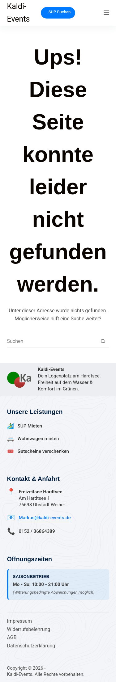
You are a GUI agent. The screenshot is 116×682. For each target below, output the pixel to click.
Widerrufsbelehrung (28, 629)
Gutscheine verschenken (43, 451)
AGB (12, 637)
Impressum (19, 621)
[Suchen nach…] (52, 341)
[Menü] (106, 12)
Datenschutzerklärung (31, 646)
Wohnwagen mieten (38, 438)
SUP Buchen (60, 12)
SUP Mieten (30, 426)
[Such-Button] (103, 341)
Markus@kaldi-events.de (45, 517)
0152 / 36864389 (37, 531)
